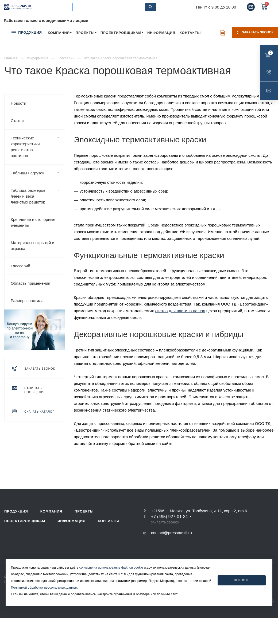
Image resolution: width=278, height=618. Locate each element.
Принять (242, 580)
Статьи (17, 120)
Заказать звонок (255, 32)
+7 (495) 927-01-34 (169, 517)
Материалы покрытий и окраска (32, 245)
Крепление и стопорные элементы (33, 222)
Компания (51, 511)
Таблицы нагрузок (38, 173)
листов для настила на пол (180, 310)
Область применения (30, 283)
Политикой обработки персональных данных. (45, 587)
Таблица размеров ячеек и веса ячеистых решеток (38, 196)
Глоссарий (20, 266)
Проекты (84, 511)
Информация (71, 521)
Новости (18, 103)
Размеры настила (27, 300)
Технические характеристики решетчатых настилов (38, 147)
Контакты (108, 521)
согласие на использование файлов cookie (111, 567)
